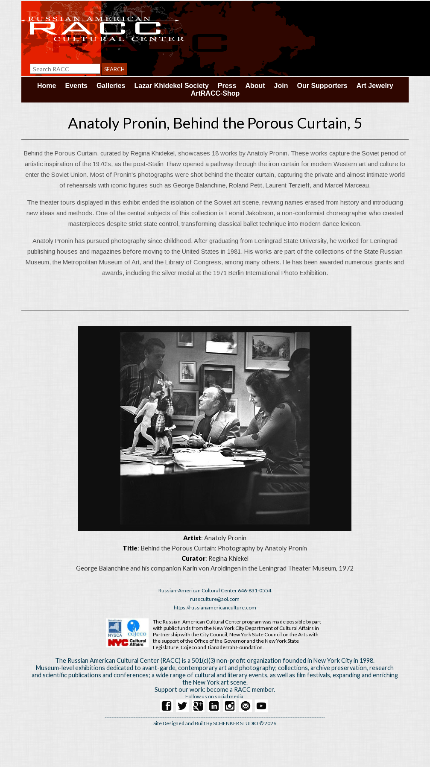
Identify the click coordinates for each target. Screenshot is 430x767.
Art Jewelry (375, 85)
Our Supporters (322, 85)
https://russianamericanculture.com (215, 607)
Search (114, 69)
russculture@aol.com (215, 599)
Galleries (111, 85)
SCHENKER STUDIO (236, 723)
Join (281, 85)
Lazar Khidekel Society (172, 85)
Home (46, 85)
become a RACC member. (241, 689)
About (255, 85)
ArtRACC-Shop (215, 93)
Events (76, 85)
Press (227, 85)
